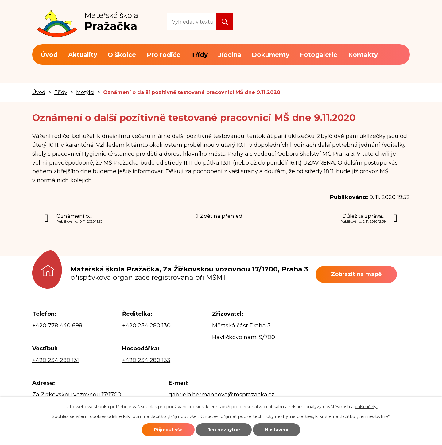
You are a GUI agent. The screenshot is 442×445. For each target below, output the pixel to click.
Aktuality (82, 54)
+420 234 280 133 (146, 360)
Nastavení (277, 429)
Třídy (199, 54)
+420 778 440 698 (57, 325)
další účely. (366, 406)
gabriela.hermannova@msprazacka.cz (221, 394)
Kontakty (363, 54)
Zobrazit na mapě (356, 274)
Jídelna (229, 54)
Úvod (49, 54)
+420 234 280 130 (146, 325)
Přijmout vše (167, 429)
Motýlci (85, 92)
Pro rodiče (163, 54)
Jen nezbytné (224, 429)
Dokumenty (270, 54)
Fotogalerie (318, 54)
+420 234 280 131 (55, 360)
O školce (122, 54)
